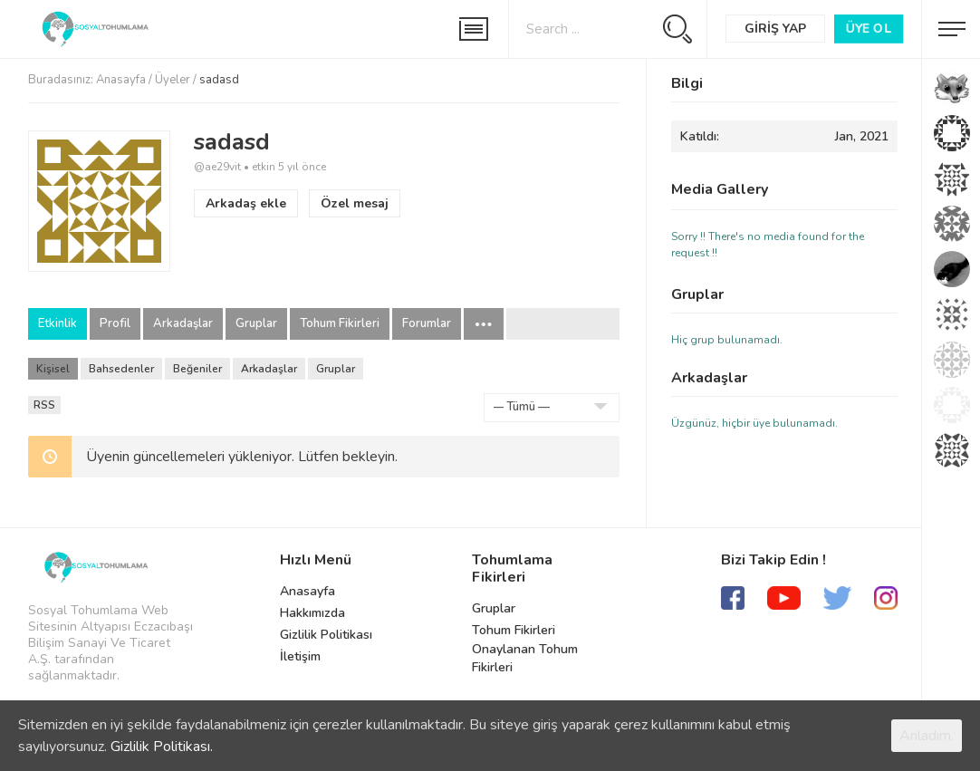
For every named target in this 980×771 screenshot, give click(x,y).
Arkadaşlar (183, 324)
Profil (115, 324)
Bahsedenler (121, 368)
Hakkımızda (312, 613)
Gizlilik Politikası (326, 634)
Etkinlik (57, 324)
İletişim (300, 656)
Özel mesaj (355, 203)
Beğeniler (197, 368)
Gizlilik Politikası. (161, 747)
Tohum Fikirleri (340, 324)
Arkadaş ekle (246, 203)
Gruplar (256, 324)
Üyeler (172, 80)
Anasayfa (121, 80)
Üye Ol (868, 28)
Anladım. (926, 736)
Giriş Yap (775, 28)
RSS (44, 405)
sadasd (232, 142)
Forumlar (426, 324)
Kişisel (53, 368)
